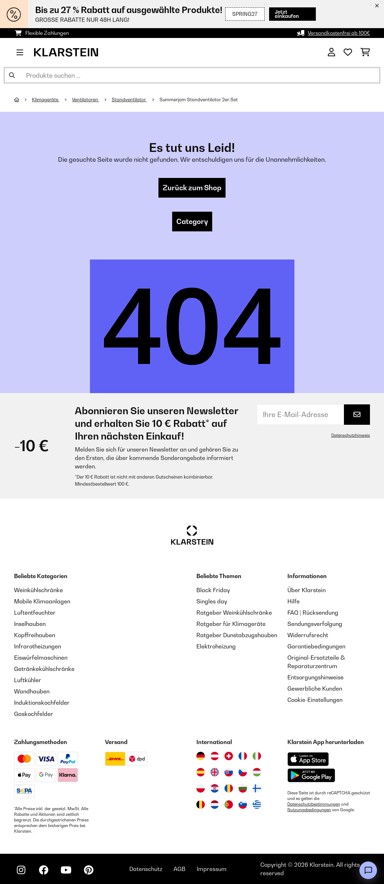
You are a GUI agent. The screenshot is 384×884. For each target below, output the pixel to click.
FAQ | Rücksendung (312, 612)
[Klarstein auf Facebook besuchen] (44, 869)
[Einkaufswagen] (365, 52)
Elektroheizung (216, 646)
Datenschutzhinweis (350, 435)
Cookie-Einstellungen (315, 699)
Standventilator (129, 99)
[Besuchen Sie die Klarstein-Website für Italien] (257, 756)
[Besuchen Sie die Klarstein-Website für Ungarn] (257, 772)
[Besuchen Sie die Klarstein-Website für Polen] (200, 788)
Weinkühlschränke (38, 590)
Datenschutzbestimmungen (313, 804)
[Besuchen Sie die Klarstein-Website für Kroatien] (214, 788)
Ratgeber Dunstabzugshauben (236, 635)
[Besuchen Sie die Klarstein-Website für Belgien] (200, 804)
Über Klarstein (306, 590)
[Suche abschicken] (12, 75)
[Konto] (331, 52)
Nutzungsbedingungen (309, 809)
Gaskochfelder (33, 713)
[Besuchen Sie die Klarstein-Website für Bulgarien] (243, 788)
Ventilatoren (85, 99)
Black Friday (213, 590)
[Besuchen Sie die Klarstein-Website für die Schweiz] (228, 756)
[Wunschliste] (348, 52)
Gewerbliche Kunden (314, 688)
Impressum (212, 868)
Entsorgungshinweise (315, 677)
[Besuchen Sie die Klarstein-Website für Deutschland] (200, 756)
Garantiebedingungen (316, 646)
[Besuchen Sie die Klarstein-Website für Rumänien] (228, 788)
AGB (180, 868)
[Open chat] (368, 870)
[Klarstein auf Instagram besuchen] (21, 869)
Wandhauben (32, 691)
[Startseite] (23, 99)
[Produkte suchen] (192, 75)
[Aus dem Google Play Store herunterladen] (311, 775)
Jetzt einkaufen (291, 14)
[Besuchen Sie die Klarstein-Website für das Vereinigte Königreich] (214, 772)
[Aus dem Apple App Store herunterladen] (308, 759)
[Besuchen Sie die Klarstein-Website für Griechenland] (257, 804)
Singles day (211, 601)
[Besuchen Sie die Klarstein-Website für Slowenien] (243, 804)
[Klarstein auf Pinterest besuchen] (89, 869)
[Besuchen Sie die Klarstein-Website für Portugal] (228, 804)
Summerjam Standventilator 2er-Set (199, 99)
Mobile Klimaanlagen (42, 601)
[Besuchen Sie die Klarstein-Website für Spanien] (200, 772)
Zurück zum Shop (192, 188)
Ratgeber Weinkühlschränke (234, 612)
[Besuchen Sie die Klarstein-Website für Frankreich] (243, 756)
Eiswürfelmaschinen (40, 657)
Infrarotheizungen (37, 646)
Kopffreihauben (34, 635)
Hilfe (293, 601)
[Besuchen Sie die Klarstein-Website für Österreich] (214, 756)
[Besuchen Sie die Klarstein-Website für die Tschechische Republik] (243, 772)
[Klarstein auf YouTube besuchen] (66, 869)
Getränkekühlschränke (44, 668)
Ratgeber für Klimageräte (231, 623)
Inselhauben (30, 623)
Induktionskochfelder (42, 702)
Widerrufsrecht (307, 635)
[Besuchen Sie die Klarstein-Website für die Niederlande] (214, 804)
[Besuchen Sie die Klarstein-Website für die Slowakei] (228, 772)
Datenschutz (145, 868)
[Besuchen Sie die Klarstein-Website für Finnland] (257, 788)
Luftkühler (27, 680)
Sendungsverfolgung (314, 623)
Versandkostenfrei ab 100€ (339, 33)
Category (192, 221)
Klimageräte (45, 99)
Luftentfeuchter (35, 612)
